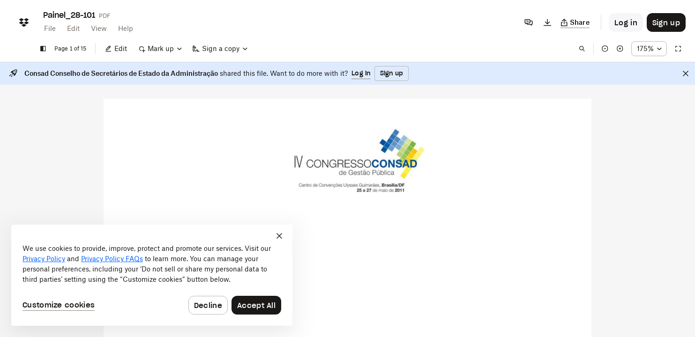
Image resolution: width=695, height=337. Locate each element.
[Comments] (528, 22)
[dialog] (151, 275)
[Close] (685, 73)
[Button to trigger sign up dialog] (666, 22)
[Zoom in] (620, 48)
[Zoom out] (605, 48)
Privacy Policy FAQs (112, 259)
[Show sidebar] (43, 48)
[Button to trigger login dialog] (626, 22)
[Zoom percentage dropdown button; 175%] (649, 48)
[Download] (547, 22)
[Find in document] (582, 48)
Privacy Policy (43, 259)
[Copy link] (575, 22)
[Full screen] (678, 48)
